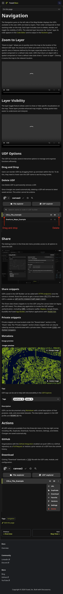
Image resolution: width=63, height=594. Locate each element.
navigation (10, 519)
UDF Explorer (46, 393)
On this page (8, 9)
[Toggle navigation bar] (3, 2)
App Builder (20, 312)
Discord (5, 563)
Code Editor (21, 33)
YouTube (6, 580)
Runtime (44, 33)
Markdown (30, 410)
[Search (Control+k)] (59, 3)
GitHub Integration (26, 444)
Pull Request (17, 446)
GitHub (5, 577)
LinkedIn (6, 559)
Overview (5, 548)
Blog (3, 574)
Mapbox (43, 309)
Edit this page (8, 523)
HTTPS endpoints (44, 294)
